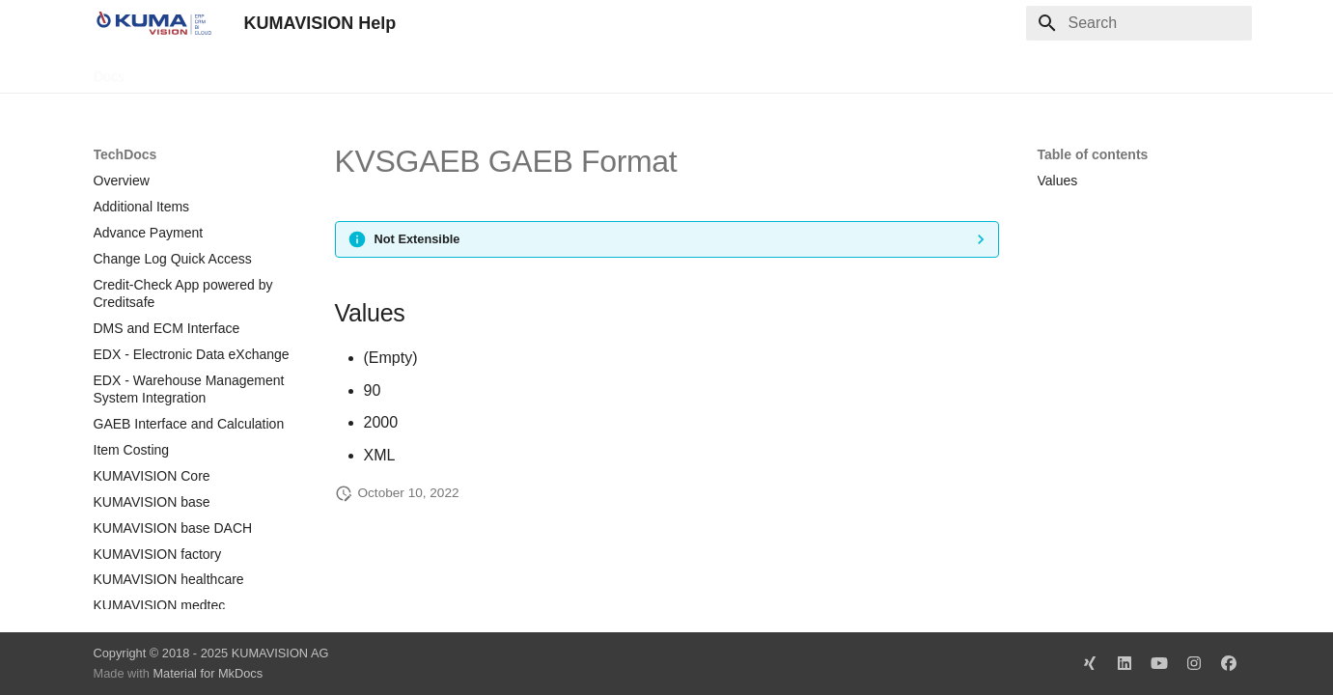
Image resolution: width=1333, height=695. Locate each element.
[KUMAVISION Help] (153, 23)
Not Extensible (417, 239)
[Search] (1139, 23)
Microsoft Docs (371, 70)
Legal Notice (476, 70)
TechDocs (176, 70)
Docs (109, 70)
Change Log (266, 70)
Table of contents (1093, 154)
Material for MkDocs (208, 673)
